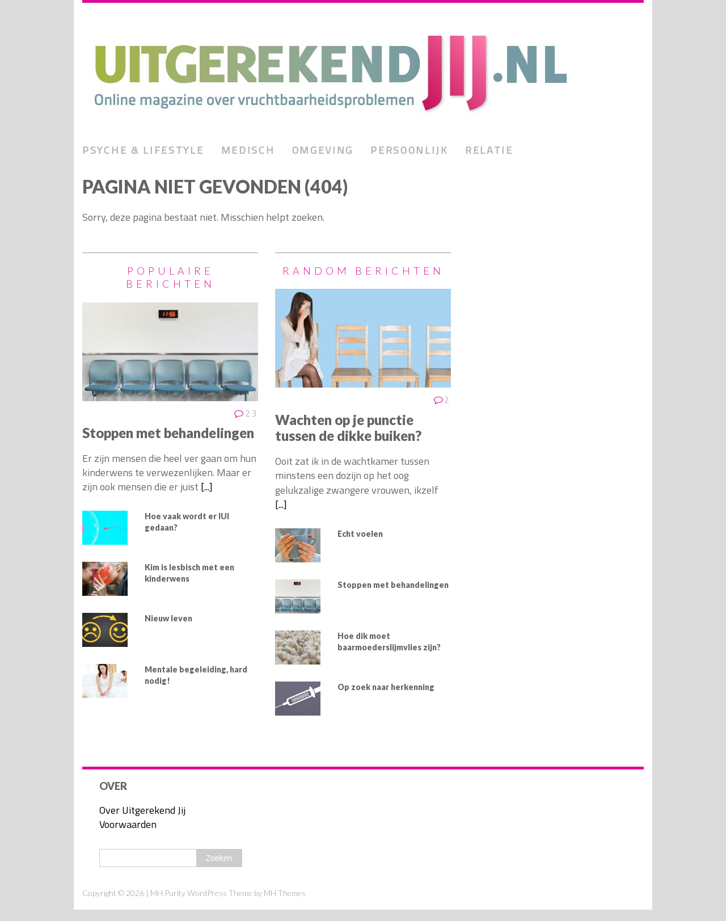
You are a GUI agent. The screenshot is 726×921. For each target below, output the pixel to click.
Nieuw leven (168, 618)
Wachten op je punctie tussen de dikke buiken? (348, 427)
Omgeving (323, 150)
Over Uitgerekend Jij (142, 810)
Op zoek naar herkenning (385, 687)
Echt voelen (360, 534)
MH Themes (285, 893)
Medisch (248, 150)
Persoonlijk (409, 150)
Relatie (489, 150)
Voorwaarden (128, 824)
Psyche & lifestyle (143, 150)
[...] (207, 486)
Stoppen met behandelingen (168, 432)
